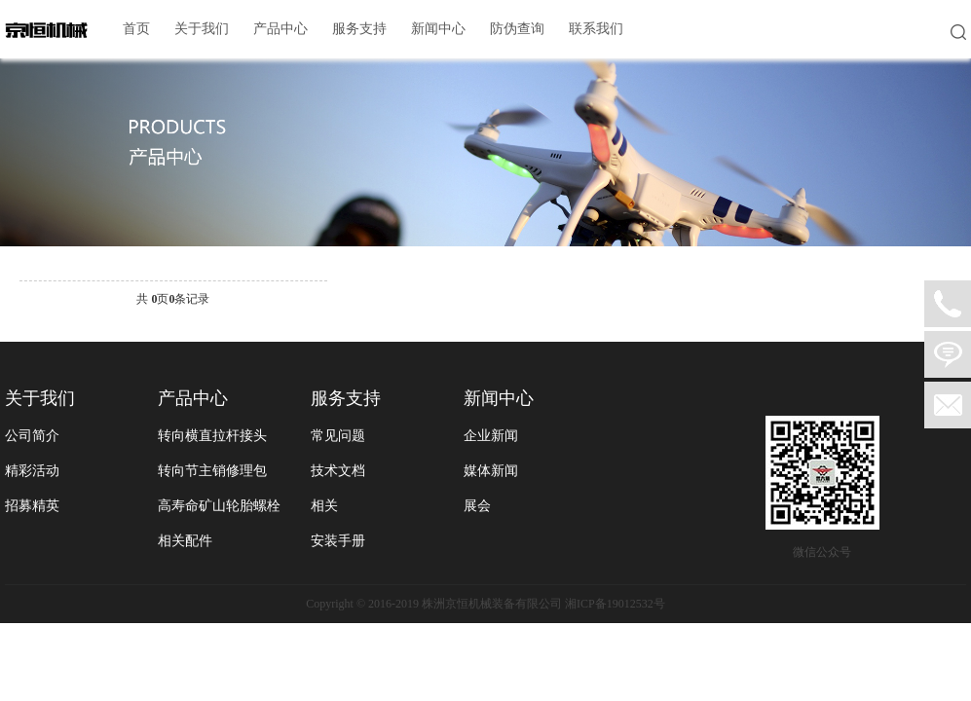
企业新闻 (491, 435)
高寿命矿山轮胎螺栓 (219, 505)
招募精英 (32, 505)
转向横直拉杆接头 (212, 435)
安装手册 (338, 541)
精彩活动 (32, 470)
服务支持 (359, 28)
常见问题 (338, 435)
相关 (324, 505)
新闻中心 (438, 28)
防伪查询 (517, 28)
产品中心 (280, 28)
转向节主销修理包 (212, 470)
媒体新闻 (491, 470)
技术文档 (338, 470)
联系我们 (596, 28)
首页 (136, 28)
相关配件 (185, 541)
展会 (477, 505)
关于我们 (201, 28)
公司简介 (32, 435)
